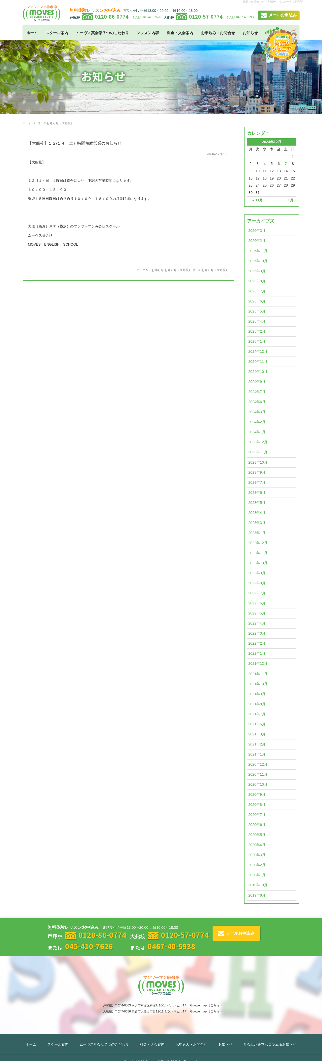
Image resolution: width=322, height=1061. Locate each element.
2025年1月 (256, 341)
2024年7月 (256, 392)
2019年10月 (257, 885)
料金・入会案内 (180, 33)
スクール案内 (57, 33)
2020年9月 (256, 794)
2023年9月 (256, 472)
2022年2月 (256, 643)
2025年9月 (256, 271)
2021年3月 (256, 734)
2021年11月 (257, 674)
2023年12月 (257, 442)
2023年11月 (257, 452)
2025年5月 (256, 311)
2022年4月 (256, 623)
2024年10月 (257, 372)
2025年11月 (257, 251)
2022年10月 (257, 563)
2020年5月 (256, 835)
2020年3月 (256, 855)
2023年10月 (257, 462)
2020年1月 (256, 875)
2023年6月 (256, 493)
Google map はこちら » (206, 1005)
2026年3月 (256, 231)
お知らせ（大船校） (178, 270)
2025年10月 (257, 261)
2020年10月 (257, 784)
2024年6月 (256, 402)
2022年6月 (256, 603)
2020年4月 (256, 845)
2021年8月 (256, 704)
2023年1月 (256, 533)
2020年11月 (257, 774)
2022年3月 (256, 633)
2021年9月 (256, 694)
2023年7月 (256, 482)
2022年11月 (257, 553)
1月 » (292, 200)
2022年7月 (256, 593)
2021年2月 (256, 744)
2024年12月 (257, 351)
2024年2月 (256, 422)
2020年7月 (256, 815)
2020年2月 (256, 865)
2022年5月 (256, 613)
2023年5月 (256, 503)
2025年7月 (256, 291)
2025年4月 (256, 321)
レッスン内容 (147, 33)
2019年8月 (256, 895)
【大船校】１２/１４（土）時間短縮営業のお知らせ (75, 143)
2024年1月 (256, 432)
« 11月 (257, 200)
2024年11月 (257, 362)
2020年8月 (256, 805)
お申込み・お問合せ (218, 33)
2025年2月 (256, 331)
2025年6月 (256, 301)
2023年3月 (256, 523)
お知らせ (250, 33)
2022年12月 (257, 543)
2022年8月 (256, 583)
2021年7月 (256, 714)
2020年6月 (256, 825)
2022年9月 (256, 573)
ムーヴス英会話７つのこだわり (102, 33)
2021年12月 (257, 663)
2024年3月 (256, 412)
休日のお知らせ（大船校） (210, 270)
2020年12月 (257, 764)
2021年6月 (256, 724)
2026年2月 (256, 241)
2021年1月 (256, 754)
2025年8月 (256, 281)
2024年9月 (256, 382)
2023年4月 (256, 513)
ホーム (32, 33)
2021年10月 (257, 684)
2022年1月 (256, 653)
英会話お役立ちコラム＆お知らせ (270, 1044)
